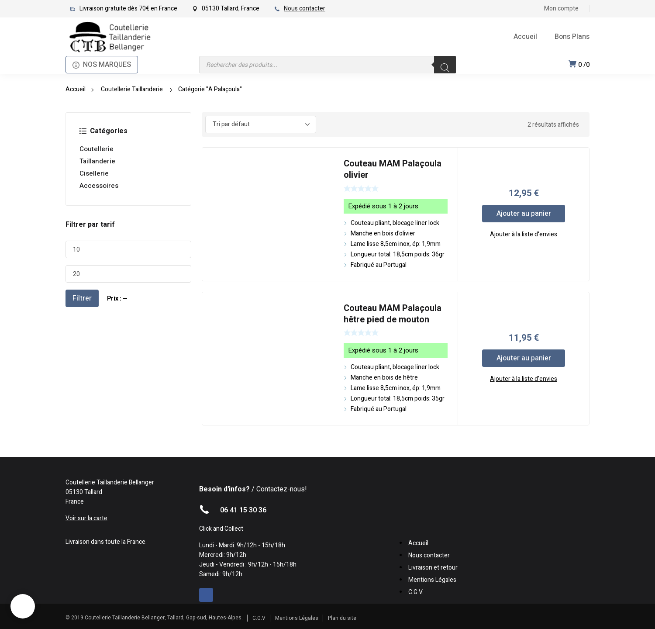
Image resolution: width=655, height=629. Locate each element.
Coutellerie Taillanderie (132, 89)
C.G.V (258, 618)
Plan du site (342, 618)
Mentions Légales (432, 579)
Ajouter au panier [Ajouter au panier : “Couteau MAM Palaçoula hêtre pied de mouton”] (523, 358)
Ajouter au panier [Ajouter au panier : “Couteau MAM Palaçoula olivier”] (523, 213)
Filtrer (82, 298)
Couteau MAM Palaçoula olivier (392, 169)
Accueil (76, 89)
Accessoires (98, 185)
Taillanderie (97, 161)
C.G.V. (416, 592)
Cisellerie (94, 173)
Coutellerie (96, 149)
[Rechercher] (445, 64)
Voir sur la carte (86, 518)
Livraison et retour (433, 567)
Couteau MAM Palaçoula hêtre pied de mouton (392, 314)
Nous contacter (304, 8)
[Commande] (260, 124)
